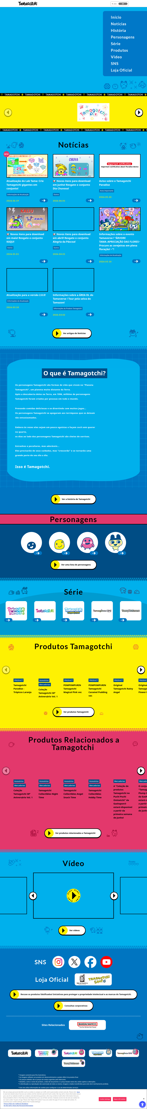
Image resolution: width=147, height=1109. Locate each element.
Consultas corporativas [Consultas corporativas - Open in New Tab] (73, 1006)
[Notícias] (125, 23)
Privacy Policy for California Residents (16, 1104)
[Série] (125, 43)
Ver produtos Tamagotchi (72, 712)
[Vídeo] (125, 57)
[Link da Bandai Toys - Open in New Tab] (87, 1025)
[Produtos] (125, 50)
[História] (125, 30)
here (78, 1092)
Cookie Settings (105, 1099)
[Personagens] (125, 37)
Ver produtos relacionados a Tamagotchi (71, 833)
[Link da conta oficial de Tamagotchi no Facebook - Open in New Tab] (90, 962)
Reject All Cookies (119, 1099)
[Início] (125, 17)
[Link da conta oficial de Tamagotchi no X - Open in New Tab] (74, 962)
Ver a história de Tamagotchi (72, 499)
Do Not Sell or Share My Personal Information (18, 1105)
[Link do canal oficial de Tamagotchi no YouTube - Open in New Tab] (106, 962)
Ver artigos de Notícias (71, 333)
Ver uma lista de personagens (72, 565)
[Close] (144, 1099)
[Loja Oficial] (125, 70)
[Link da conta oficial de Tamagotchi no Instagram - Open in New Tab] (58, 962)
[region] (73, 1099)
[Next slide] (139, 113)
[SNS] (125, 63)
